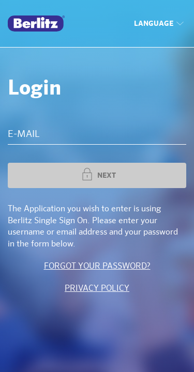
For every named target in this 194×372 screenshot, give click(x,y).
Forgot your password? (97, 266)
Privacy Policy (97, 289)
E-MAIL (24, 134)
